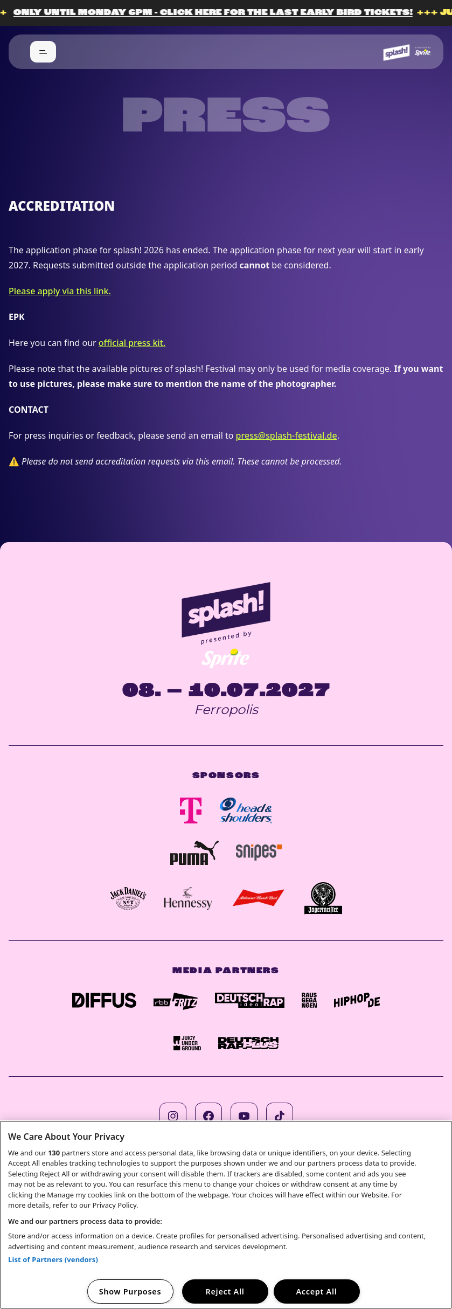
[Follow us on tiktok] (279, 1116)
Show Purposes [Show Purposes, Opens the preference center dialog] (130, 1291)
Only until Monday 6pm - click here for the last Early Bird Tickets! (219, 13)
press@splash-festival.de (286, 435)
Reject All (225, 1291)
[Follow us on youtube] (244, 1116)
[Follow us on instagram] (172, 1116)
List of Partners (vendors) (53, 1259)
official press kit (131, 343)
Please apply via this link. (60, 291)
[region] (226, 1214)
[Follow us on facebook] (208, 1116)
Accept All (316, 1291)
